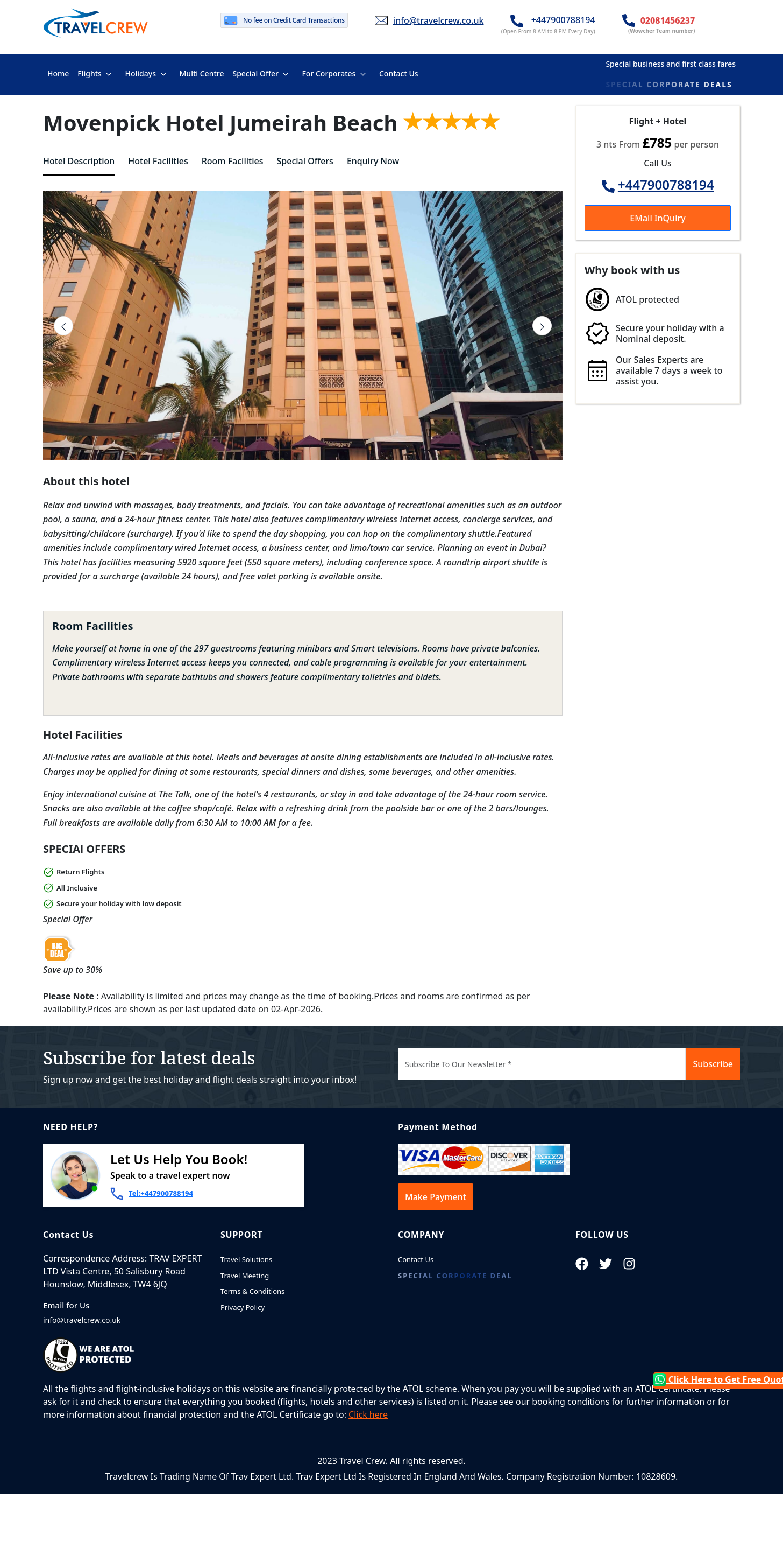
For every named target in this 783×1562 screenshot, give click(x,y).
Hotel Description (79, 161)
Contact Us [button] (398, 73)
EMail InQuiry (657, 218)
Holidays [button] (140, 73)
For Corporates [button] (328, 73)
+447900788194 (563, 20)
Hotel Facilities (158, 161)
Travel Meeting (244, 1275)
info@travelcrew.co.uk (438, 20)
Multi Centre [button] (201, 73)
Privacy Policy (242, 1307)
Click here (368, 1414)
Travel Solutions (246, 1259)
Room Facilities (233, 161)
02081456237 (667, 20)
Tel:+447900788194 (161, 1193)
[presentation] (63, 325)
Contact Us (415, 1259)
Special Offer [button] (255, 73)
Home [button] (60, 73)
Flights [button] (89, 73)
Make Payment (435, 1197)
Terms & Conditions (252, 1291)
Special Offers (305, 161)
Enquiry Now (373, 161)
